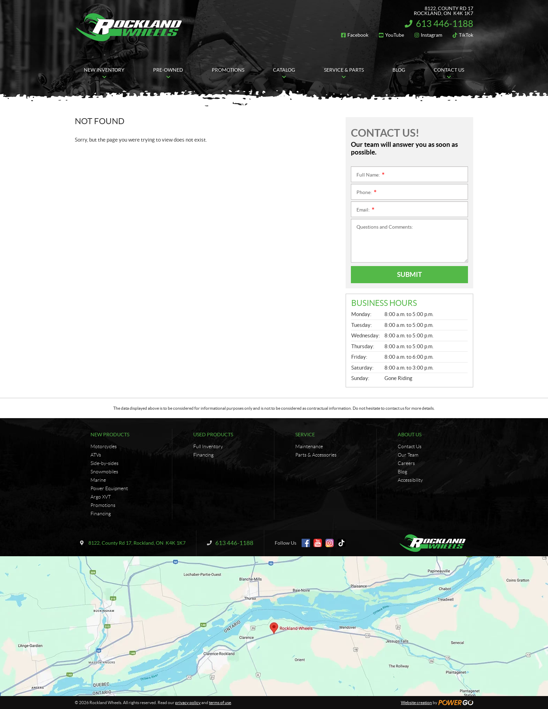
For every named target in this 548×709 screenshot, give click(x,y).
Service (305, 434)
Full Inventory (208, 446)
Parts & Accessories (316, 455)
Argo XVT (101, 497)
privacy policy (188, 702)
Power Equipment (109, 488)
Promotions (103, 505)
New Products (110, 434)
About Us (409, 434)
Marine (98, 480)
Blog (402, 471)
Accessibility (410, 480)
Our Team (408, 455)
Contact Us (409, 446)
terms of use (220, 702)
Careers (406, 463)
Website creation (416, 702)
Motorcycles (104, 446)
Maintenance (309, 446)
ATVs (96, 455)
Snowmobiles (104, 471)
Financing (101, 513)
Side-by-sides (104, 463)
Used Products (213, 434)
